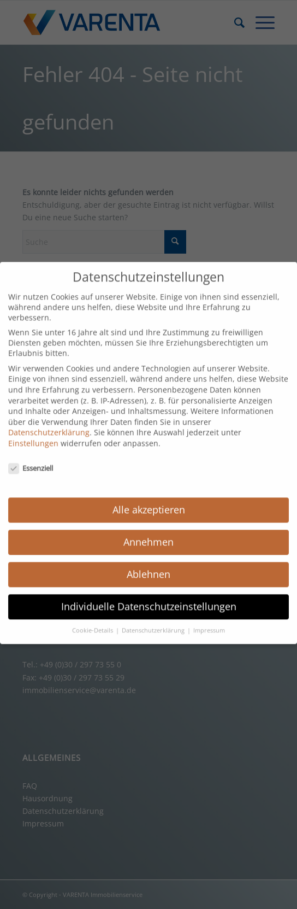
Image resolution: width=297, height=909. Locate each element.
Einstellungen (33, 434)
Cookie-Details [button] (93, 621)
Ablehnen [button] (148, 564)
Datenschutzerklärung (49, 423)
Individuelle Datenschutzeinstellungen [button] (148, 596)
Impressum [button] (209, 621)
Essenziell (30, 459)
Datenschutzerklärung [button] (154, 621)
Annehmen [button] (148, 532)
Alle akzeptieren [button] (148, 500)
